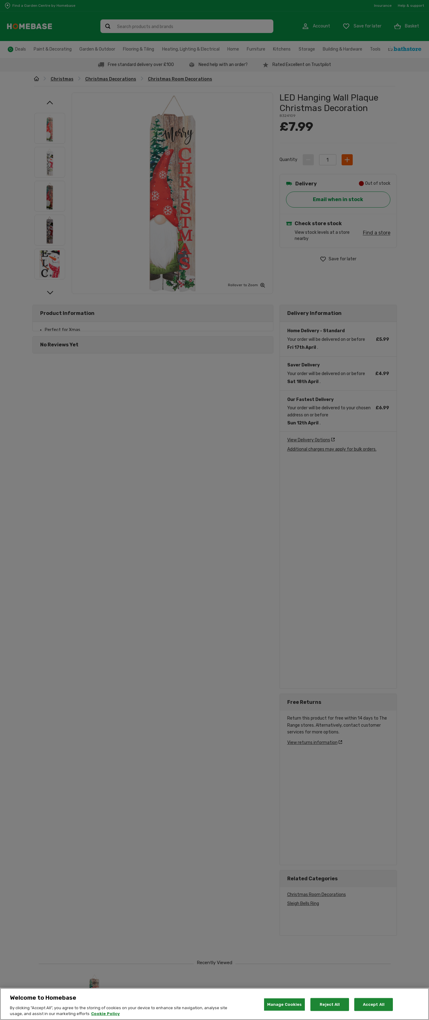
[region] (214, 1004)
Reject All (330, 1004)
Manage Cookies (284, 1004)
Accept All (374, 1004)
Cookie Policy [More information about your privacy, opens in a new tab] (105, 1013)
